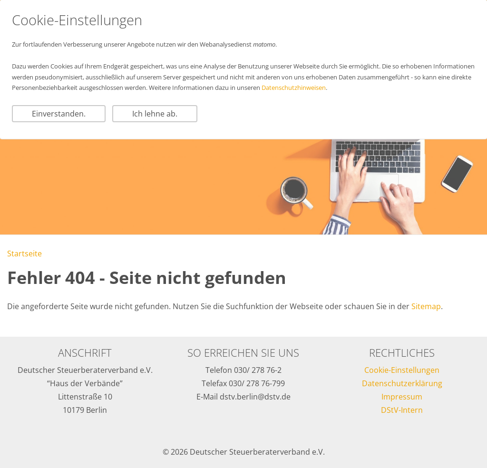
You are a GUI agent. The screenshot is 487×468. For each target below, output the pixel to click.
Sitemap (426, 306)
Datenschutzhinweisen (294, 87)
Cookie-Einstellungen (401, 370)
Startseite (24, 253)
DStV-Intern (402, 410)
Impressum (401, 396)
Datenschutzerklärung (402, 383)
